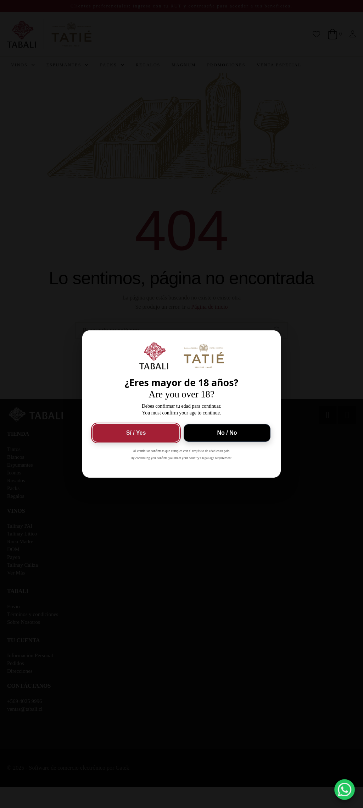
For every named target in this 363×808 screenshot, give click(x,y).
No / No (227, 433)
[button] (345, 790)
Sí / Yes (136, 433)
